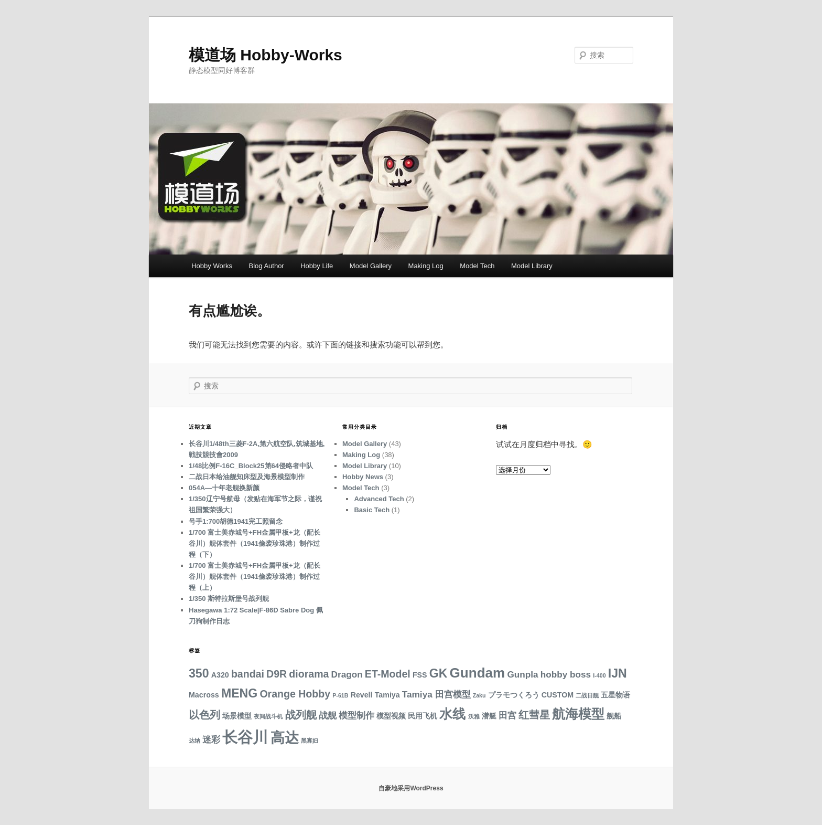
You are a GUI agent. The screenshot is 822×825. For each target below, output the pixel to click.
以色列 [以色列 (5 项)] (204, 715)
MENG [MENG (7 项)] (239, 693)
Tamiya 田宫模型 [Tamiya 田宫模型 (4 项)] (436, 694)
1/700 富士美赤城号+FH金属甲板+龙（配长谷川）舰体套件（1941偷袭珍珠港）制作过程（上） (254, 576)
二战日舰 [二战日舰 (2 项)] (587, 695)
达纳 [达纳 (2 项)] (194, 740)
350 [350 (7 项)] (199, 673)
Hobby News (362, 477)
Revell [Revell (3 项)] (362, 695)
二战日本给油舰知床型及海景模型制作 (247, 477)
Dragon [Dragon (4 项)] (347, 674)
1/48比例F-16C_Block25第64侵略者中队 (251, 466)
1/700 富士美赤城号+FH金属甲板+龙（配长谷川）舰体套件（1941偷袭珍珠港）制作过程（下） (254, 543)
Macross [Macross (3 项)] (204, 695)
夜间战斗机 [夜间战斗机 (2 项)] (268, 716)
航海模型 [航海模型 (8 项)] (578, 714)
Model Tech (477, 266)
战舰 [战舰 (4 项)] (328, 715)
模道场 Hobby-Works (265, 55)
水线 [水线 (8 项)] (452, 714)
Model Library (532, 266)
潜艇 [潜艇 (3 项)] (489, 716)
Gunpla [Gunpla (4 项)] (522, 674)
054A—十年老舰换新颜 (224, 488)
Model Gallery (371, 266)
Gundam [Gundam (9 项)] (477, 673)
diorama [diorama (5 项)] (309, 674)
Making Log (426, 266)
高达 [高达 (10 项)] (285, 737)
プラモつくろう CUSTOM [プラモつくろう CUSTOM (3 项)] (531, 695)
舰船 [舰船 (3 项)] (614, 716)
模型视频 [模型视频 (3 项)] (391, 716)
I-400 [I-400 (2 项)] (599, 675)
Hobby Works (211, 266)
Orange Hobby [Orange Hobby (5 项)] (294, 694)
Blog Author (266, 266)
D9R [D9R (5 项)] (276, 674)
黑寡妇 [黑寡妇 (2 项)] (309, 740)
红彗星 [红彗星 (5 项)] (534, 715)
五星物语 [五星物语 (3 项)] (615, 695)
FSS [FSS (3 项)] (420, 675)
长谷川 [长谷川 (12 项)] (245, 737)
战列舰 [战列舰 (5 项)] (301, 715)
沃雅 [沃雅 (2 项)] (474, 716)
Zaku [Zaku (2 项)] (479, 695)
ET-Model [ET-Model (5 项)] (387, 674)
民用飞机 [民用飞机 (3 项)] (422, 716)
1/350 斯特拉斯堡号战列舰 (229, 598)
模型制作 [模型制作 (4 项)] (356, 715)
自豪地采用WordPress (410, 788)
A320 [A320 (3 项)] (220, 675)
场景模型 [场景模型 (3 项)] (237, 716)
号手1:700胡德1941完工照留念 (236, 521)
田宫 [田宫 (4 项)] (507, 715)
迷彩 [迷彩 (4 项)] (211, 739)
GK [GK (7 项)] (438, 673)
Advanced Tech (379, 499)
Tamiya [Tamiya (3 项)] (387, 695)
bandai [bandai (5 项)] (247, 674)
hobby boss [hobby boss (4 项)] (565, 674)
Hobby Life (316, 266)
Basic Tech (372, 510)
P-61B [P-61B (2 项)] (340, 695)
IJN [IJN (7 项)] (617, 673)
